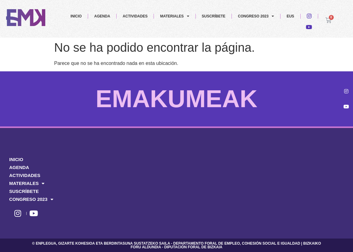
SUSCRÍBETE (213, 16)
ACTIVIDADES (135, 16)
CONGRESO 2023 (256, 16)
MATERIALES (174, 16)
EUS (290, 16)
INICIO (76, 16)
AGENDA (102, 16)
